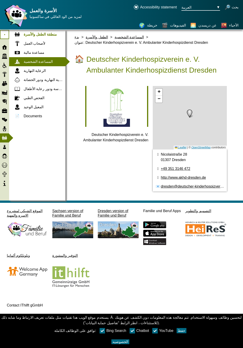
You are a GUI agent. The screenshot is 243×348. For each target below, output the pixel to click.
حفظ (181, 331)
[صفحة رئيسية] (15, 27)
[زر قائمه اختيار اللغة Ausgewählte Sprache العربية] (200, 8)
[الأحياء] (230, 25)
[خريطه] (190, 117)
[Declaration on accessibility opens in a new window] (155, 8)
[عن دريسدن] (203, 25)
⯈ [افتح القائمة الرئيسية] (5, 35)
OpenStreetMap (201, 147)
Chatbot (139, 330)
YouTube (162, 330)
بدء (77, 37)
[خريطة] (148, 25)
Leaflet (180, 147)
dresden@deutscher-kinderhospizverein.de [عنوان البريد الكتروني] (195, 186)
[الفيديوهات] (174, 25)
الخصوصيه (120, 342)
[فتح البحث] (231, 8)
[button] (189, 114)
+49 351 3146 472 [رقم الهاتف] (175, 169)
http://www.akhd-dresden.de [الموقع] (183, 177)
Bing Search (113, 330)
